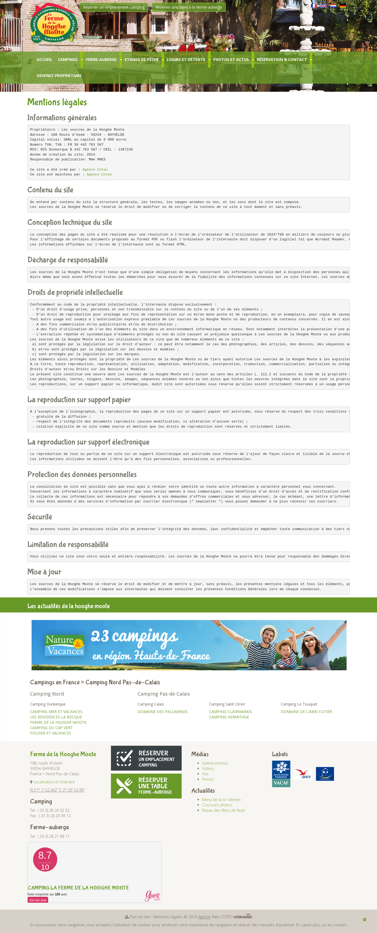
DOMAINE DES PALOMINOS (163, 711)
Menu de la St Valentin (221, 799)
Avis (205, 773)
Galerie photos (215, 763)
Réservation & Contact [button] (282, 59)
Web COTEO (225, 916)
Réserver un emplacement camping (114, 7)
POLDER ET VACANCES (50, 733)
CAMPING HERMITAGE (229, 716)
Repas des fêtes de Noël (223, 810)
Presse (208, 779)
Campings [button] (68, 59)
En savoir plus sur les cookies (321, 924)
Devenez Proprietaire (59, 75)
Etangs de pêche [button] (142, 59)
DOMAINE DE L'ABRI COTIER (306, 711)
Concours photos (217, 804)
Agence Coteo (95, 170)
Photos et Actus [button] (231, 59)
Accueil (44, 59)
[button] (81, 60)
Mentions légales (168, 916)
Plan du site (140, 916)
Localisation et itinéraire (54, 781)
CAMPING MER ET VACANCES (56, 711)
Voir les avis (37, 900)
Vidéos (208, 768)
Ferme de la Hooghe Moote (63, 754)
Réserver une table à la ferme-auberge (188, 7)
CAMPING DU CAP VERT (51, 727)
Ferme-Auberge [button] (101, 59)
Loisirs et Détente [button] (186, 59)
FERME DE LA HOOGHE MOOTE (58, 722)
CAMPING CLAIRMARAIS (230, 711)
